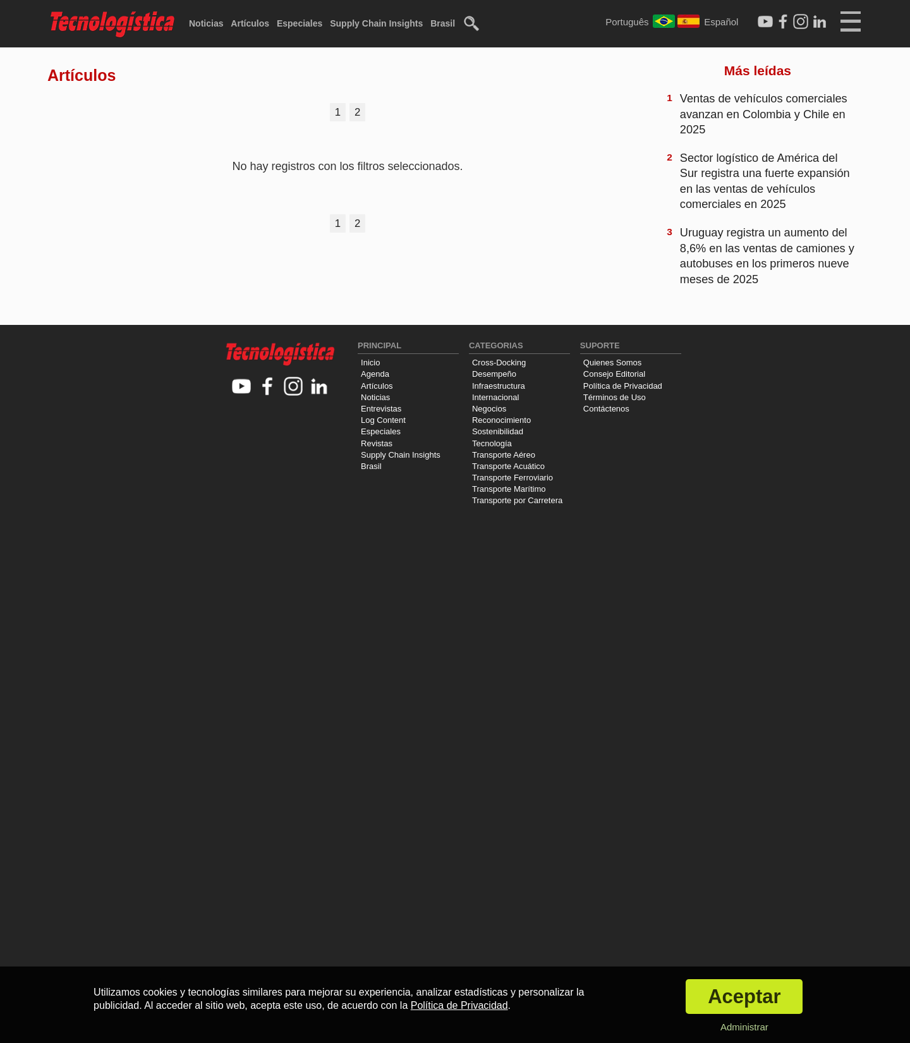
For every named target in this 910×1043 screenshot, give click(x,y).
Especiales (299, 23)
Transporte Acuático (508, 466)
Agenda (375, 374)
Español (721, 21)
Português (626, 21)
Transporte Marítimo (509, 489)
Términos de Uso (614, 397)
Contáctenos (606, 408)
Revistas (376, 443)
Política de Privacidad (622, 386)
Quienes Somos (612, 362)
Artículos (250, 23)
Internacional (495, 397)
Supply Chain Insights (376, 23)
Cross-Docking (499, 362)
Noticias (206, 23)
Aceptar (744, 996)
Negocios (489, 408)
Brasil (442, 23)
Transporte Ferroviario (512, 477)
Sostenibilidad (497, 431)
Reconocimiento (501, 420)
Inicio (370, 362)
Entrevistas (381, 408)
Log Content (383, 420)
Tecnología (492, 443)
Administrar (744, 1027)
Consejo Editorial (614, 374)
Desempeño (494, 374)
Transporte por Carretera (517, 500)
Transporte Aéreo (503, 455)
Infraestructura (498, 386)
